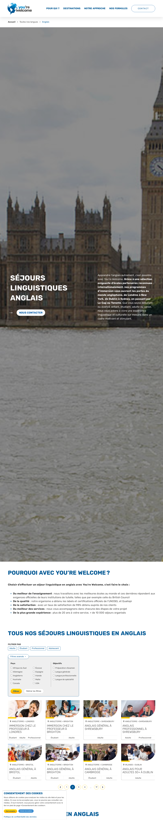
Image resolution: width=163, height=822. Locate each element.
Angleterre (17, 675)
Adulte (12, 648)
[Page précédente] (60, 787)
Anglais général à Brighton (60, 770)
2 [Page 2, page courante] (72, 787)
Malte (36, 679)
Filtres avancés (17, 656)
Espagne (38, 672)
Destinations (71, 8)
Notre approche (94, 8)
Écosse (37, 668)
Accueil (11, 22)
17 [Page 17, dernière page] (96, 787)
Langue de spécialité (63, 679)
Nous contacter (31, 312)
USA (36, 683)
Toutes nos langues (29, 22)
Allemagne (17, 672)
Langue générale (61, 672)
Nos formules (118, 8)
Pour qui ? (52, 8)
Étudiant (23, 648)
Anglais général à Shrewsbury (98, 727)
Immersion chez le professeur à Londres (22, 729)
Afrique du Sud (19, 668)
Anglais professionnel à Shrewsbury (134, 729)
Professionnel (38, 648)
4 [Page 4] (84, 787)
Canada (15, 683)
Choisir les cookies (26, 811)
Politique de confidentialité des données (20, 817)
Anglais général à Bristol (22, 770)
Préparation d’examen (64, 668)
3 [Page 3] (78, 787)
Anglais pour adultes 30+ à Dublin (137, 770)
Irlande (37, 675)
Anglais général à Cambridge (98, 770)
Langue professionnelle (64, 675)
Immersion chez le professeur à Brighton (60, 729)
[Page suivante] (102, 787)
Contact (143, 8)
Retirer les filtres (33, 691)
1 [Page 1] (66, 787)
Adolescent (54, 648)
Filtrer (16, 691)
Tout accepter (10, 811)
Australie (16, 679)
